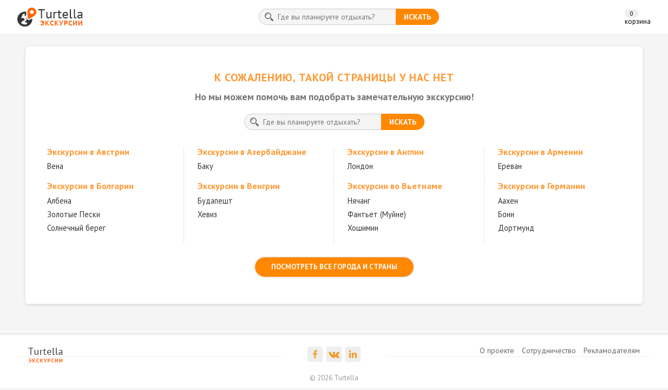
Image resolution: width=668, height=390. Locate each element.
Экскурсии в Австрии (88, 151)
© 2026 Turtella (334, 377)
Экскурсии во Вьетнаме (395, 185)
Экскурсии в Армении (540, 151)
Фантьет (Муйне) (377, 214)
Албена (59, 201)
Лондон (360, 166)
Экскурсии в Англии (386, 151)
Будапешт (215, 201)
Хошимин (363, 228)
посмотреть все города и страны (334, 266)
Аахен (508, 201)
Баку (205, 166)
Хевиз (207, 214)
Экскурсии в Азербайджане (252, 151)
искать (417, 17)
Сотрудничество (549, 350)
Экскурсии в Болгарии (90, 185)
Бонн (506, 214)
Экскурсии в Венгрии (239, 185)
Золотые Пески (73, 214)
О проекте (497, 350)
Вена (55, 166)
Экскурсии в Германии (541, 185)
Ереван (510, 166)
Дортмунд (516, 228)
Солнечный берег (76, 228)
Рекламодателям (612, 350)
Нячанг (359, 201)
